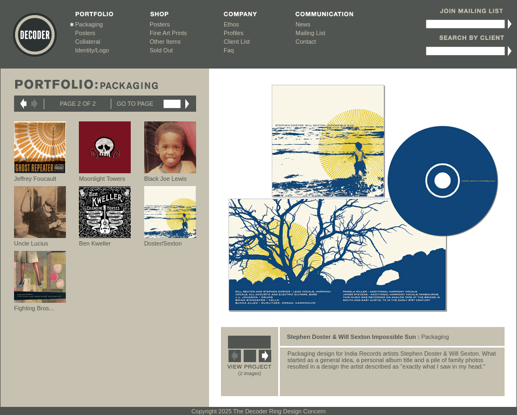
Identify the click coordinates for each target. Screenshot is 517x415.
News (303, 24)
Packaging (89, 24)
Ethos (231, 24)
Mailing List (310, 33)
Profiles (234, 33)
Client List (237, 41)
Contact (306, 41)
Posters (85, 33)
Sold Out (161, 50)
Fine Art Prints (168, 33)
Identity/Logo (92, 50)
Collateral (87, 41)
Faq (229, 50)
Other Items (165, 41)
